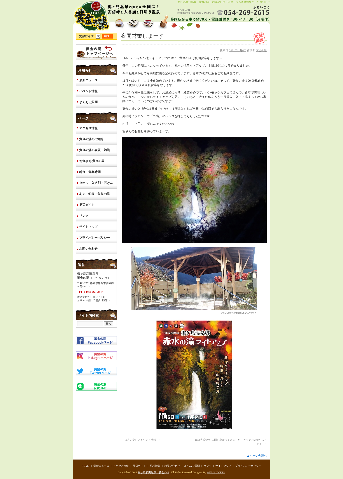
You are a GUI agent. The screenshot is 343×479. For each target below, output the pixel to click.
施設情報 (155, 465)
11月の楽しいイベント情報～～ (141, 439)
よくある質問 (88, 102)
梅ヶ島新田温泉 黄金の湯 (153, 472)
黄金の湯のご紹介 (91, 139)
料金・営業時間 (90, 172)
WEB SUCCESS (216, 472)
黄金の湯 (261, 50)
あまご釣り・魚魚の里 (94, 194)
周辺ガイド (86, 205)
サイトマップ (88, 226)
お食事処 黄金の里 (92, 161)
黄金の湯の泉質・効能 (94, 150)
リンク (83, 215)
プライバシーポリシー (94, 237)
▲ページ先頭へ (257, 455)
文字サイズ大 (99, 36)
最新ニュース (88, 80)
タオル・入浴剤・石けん (96, 183)
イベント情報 (88, 91)
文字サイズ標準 (107, 36)
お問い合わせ (88, 248)
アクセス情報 (88, 128)
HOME (96, 52)
